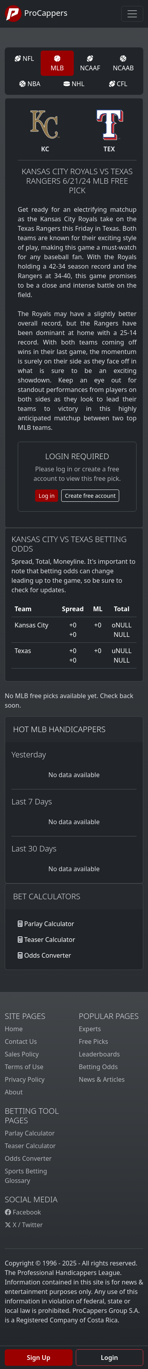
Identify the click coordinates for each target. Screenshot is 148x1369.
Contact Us (21, 1041)
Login (109, 1357)
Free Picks (94, 1041)
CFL (118, 83)
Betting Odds (98, 1066)
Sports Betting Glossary (26, 1176)
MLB (57, 63)
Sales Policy (22, 1054)
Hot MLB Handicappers (59, 729)
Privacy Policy (25, 1079)
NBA (29, 83)
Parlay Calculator (49, 923)
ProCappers (36, 14)
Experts (90, 1028)
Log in (46, 495)
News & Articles (102, 1079)
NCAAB (123, 63)
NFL (24, 58)
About (13, 1092)
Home (14, 1028)
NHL (74, 83)
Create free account (90, 495)
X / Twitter (24, 1224)
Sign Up (39, 1357)
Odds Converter (47, 955)
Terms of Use (24, 1066)
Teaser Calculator (49, 939)
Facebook (23, 1212)
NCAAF (90, 63)
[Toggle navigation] (132, 14)
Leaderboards (99, 1054)
